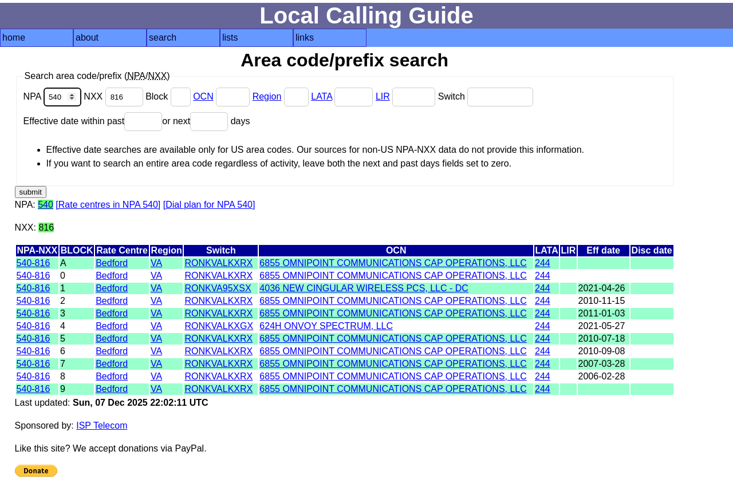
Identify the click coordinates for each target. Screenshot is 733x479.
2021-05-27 (601, 326)
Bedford (112, 263)
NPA (53, 96)
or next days (206, 121)
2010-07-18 (601, 338)
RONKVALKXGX (218, 326)
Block (169, 96)
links (304, 37)
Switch (486, 96)
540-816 (33, 263)
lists (230, 37)
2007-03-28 (601, 364)
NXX (114, 96)
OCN (203, 96)
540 (45, 204)
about (87, 37)
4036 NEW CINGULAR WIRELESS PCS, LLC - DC (363, 288)
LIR (383, 96)
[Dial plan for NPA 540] (209, 204)
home (13, 37)
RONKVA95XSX (217, 288)
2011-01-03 (601, 313)
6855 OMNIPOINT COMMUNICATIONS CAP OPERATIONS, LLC (392, 263)
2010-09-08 (601, 351)
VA (156, 263)
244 (542, 263)
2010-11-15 (601, 301)
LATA (321, 96)
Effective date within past (93, 121)
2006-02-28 (601, 376)
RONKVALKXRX (218, 263)
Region (267, 96)
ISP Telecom (101, 425)
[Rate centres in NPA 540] (108, 204)
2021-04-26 (601, 288)
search (162, 37)
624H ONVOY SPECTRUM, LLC (326, 326)
